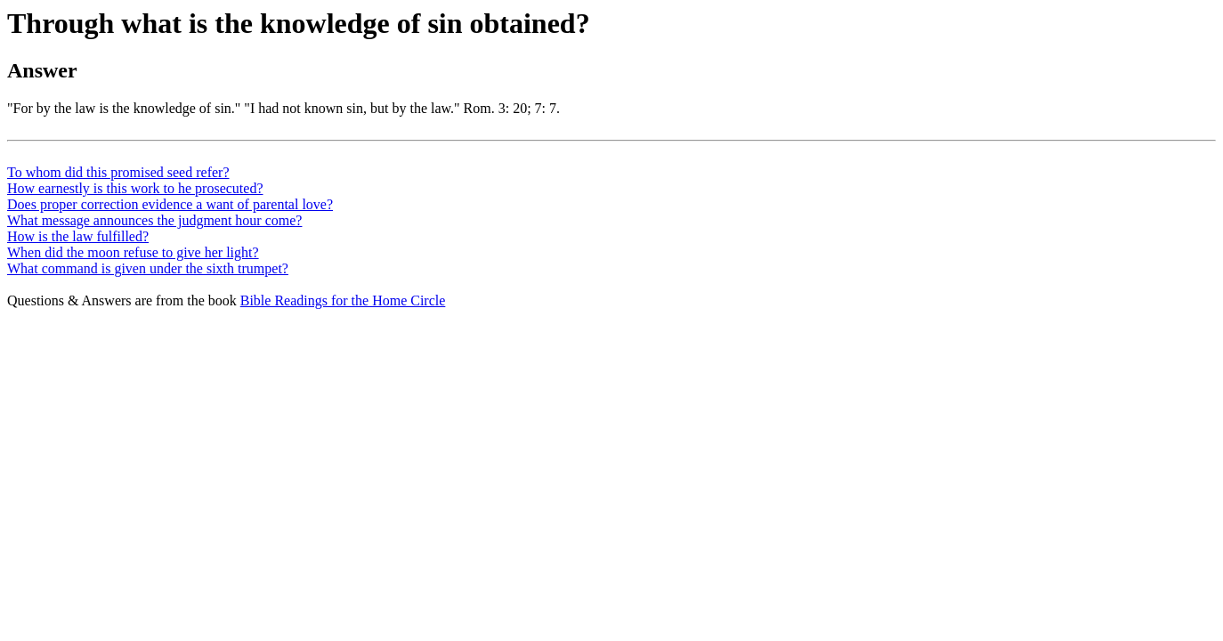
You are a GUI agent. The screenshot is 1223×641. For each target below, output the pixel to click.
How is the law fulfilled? (78, 236)
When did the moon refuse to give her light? (133, 252)
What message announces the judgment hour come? (154, 220)
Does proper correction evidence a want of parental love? (170, 204)
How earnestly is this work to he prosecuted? (135, 188)
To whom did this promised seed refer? (118, 172)
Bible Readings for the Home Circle (343, 300)
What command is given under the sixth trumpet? (147, 268)
